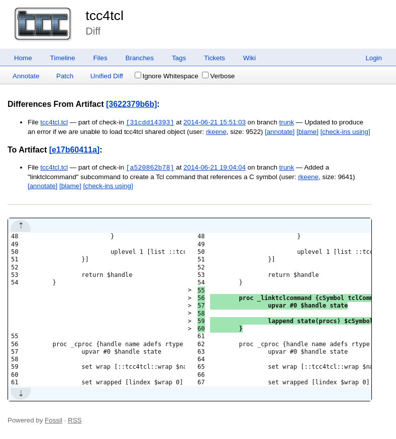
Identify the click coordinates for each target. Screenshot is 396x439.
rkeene (216, 131)
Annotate (26, 76)
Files (100, 58)
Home (23, 58)
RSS (74, 420)
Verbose (218, 76)
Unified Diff (106, 76)
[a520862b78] (150, 167)
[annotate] (279, 131)
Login (373, 58)
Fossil (53, 420)
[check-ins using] (345, 131)
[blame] (307, 131)
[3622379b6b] (131, 104)
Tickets (214, 58)
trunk (286, 122)
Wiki (249, 58)
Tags (179, 58)
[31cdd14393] (150, 122)
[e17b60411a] (74, 149)
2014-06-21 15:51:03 (214, 122)
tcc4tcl (104, 15)
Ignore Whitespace (167, 76)
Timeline (62, 58)
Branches (140, 58)
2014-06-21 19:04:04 (214, 168)
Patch (64, 76)
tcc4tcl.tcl (54, 122)
